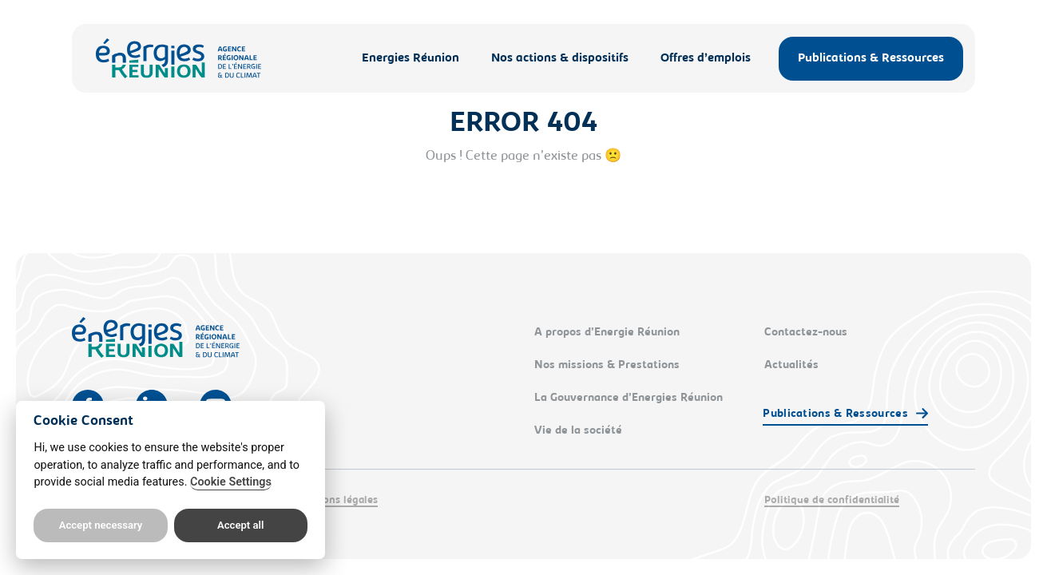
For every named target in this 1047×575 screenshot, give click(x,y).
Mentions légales (336, 500)
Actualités (791, 365)
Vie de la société (578, 431)
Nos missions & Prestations (607, 365)
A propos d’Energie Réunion (607, 333)
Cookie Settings (231, 482)
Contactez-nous (805, 333)
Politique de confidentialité (831, 500)
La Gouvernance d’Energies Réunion (628, 398)
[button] (845, 415)
